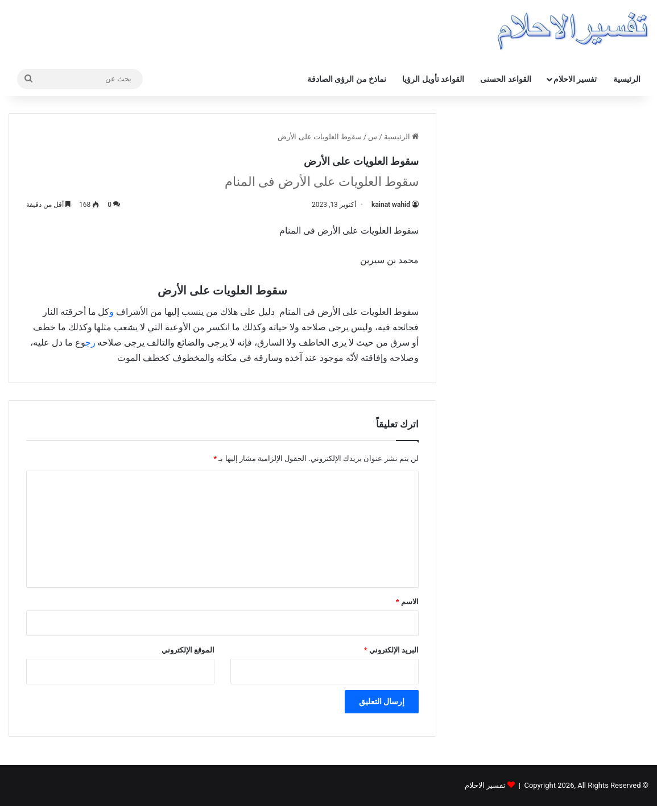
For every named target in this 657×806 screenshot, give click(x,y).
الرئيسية (627, 79)
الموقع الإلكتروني (188, 650)
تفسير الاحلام (575, 79)
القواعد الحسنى (505, 79)
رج (91, 342)
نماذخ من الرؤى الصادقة (346, 79)
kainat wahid (390, 205)
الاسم (407, 601)
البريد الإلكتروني (391, 650)
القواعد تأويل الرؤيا (433, 79)
